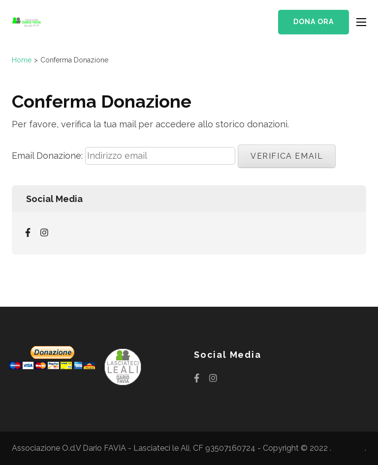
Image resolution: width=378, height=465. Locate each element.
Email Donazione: (47, 155)
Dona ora (313, 22)
